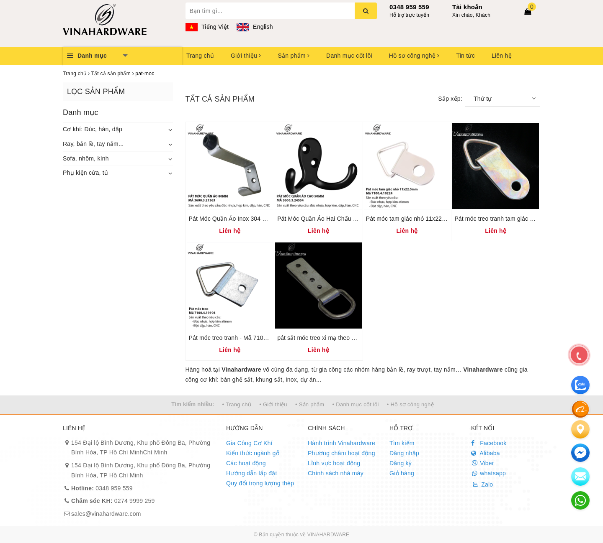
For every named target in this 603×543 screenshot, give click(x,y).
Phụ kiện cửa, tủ (85, 172)
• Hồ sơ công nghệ (410, 404)
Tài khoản (467, 6)
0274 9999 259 (113, 500)
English (255, 26)
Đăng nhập (404, 453)
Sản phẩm (293, 55)
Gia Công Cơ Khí (249, 443)
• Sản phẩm (309, 404)
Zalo (482, 484)
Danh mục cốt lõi (349, 55)
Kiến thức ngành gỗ (252, 453)
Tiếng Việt (207, 26)
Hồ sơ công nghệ (414, 55)
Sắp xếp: (450, 98)
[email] (580, 453)
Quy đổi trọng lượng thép (260, 483)
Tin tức (465, 55)
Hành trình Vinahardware (341, 443)
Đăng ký (400, 463)
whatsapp (488, 473)
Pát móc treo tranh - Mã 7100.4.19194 (239, 337)
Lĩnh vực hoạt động (334, 463)
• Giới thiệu (273, 404)
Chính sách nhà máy (335, 473)
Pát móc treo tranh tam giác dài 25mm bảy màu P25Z (525, 218)
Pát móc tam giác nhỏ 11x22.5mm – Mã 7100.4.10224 (438, 218)
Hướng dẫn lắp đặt (251, 473)
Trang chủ (200, 55)
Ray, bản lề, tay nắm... (93, 143)
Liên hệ (502, 55)
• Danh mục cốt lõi (355, 404)
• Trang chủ (237, 404)
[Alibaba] (580, 409)
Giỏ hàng (401, 473)
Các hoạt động (246, 463)
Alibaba (485, 453)
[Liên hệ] (580, 429)
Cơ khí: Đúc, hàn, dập (92, 129)
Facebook (489, 443)
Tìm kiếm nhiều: (192, 404)
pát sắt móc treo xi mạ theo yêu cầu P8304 (334, 337)
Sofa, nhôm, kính (86, 158)
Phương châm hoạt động (341, 453)
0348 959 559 (409, 6)
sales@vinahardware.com (106, 513)
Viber (482, 463)
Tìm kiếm (402, 443)
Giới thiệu (246, 55)
